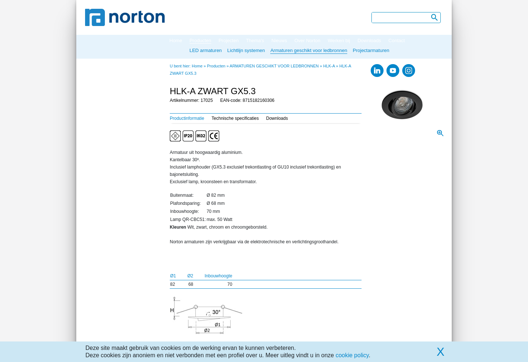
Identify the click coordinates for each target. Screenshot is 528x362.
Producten (200, 40)
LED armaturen (206, 50)
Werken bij (339, 40)
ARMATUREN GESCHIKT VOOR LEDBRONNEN (274, 66)
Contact (396, 40)
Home (175, 40)
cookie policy (352, 355)
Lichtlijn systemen (246, 50)
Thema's (255, 40)
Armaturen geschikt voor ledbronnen (308, 50)
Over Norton (307, 40)
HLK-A (329, 66)
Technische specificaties (235, 118)
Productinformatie (187, 118)
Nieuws (279, 40)
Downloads (369, 40)
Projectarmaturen (371, 50)
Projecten (229, 40)
